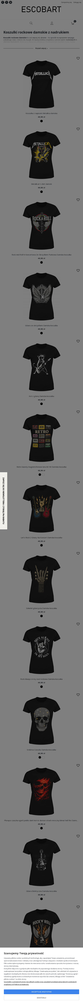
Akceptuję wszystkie (41, 992)
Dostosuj (41, 998)
